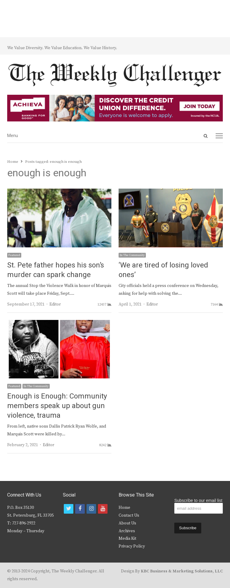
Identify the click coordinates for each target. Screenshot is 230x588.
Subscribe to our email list (198, 500)
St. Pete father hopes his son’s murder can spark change (55, 270)
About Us (127, 523)
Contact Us (129, 515)
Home (124, 507)
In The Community (132, 255)
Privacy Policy (132, 546)
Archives (127, 531)
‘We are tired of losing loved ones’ (163, 270)
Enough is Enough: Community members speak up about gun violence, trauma (57, 406)
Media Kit (127, 538)
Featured (14, 255)
